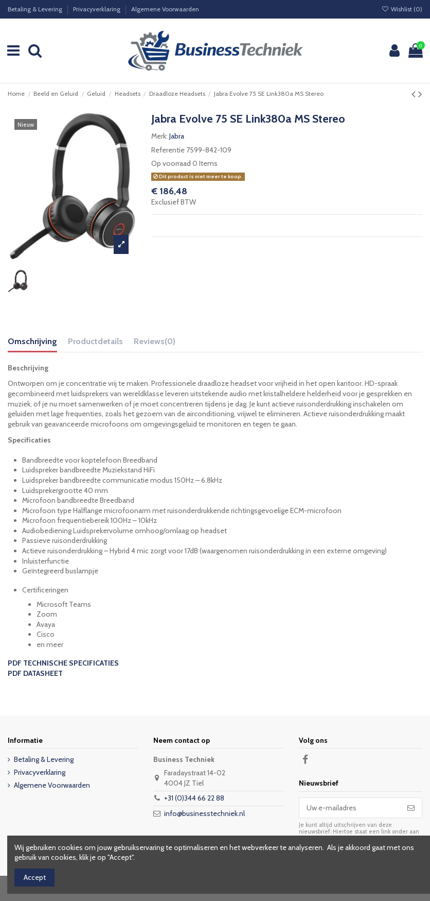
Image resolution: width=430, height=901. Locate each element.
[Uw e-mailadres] (349, 808)
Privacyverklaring (97, 9)
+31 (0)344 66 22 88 (194, 798)
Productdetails (95, 341)
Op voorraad (171, 163)
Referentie (168, 150)
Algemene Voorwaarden (165, 9)
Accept (35, 877)
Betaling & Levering (36, 9)
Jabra (176, 136)
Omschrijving (32, 341)
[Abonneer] (411, 808)
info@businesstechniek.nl (204, 813)
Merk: (159, 136)
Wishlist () (402, 9)
